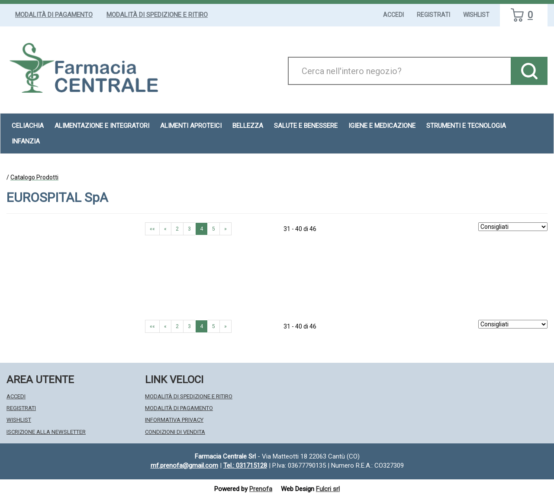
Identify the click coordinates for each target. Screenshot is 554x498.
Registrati (433, 14)
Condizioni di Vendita (175, 432)
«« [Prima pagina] (152, 229)
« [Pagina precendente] (165, 229)
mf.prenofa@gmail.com (184, 465)
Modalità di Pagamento (54, 15)
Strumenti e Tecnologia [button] (466, 126)
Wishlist (476, 14)
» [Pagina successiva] (225, 229)
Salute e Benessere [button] (306, 126)
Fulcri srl (328, 489)
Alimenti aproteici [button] (191, 126)
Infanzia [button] (26, 141)
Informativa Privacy (174, 420)
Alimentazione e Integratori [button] (102, 126)
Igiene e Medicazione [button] (382, 126)
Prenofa (260, 489)
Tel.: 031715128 (245, 465)
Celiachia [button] (28, 126)
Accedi (393, 14)
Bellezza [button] (247, 126)
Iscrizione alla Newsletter (46, 432)
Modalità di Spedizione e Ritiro (157, 15)
